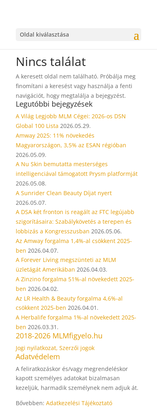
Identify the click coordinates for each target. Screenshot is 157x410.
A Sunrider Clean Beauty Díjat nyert (64, 193)
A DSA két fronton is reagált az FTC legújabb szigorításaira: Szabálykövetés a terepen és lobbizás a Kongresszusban (75, 221)
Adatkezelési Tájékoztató (79, 403)
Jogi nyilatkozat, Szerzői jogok (55, 348)
